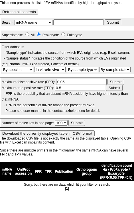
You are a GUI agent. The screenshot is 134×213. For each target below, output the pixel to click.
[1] (67, 189)
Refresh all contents (19, 12)
